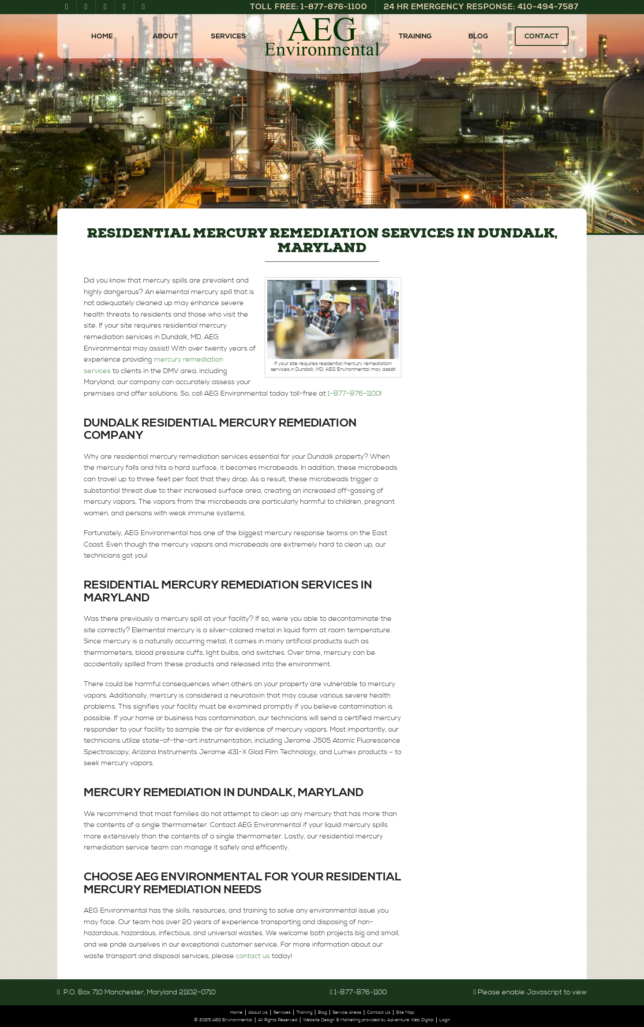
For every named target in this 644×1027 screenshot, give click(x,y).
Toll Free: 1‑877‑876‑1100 (308, 7)
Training (415, 36)
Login (444, 1020)
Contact (541, 36)
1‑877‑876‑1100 (360, 992)
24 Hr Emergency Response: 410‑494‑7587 (481, 7)
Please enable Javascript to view (532, 992)
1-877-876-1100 (354, 393)
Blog (478, 36)
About (165, 36)
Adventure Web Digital (410, 1020)
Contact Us (378, 1012)
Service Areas (347, 1012)
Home (102, 36)
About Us (258, 1012)
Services (228, 36)
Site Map (405, 1012)
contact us (253, 955)
